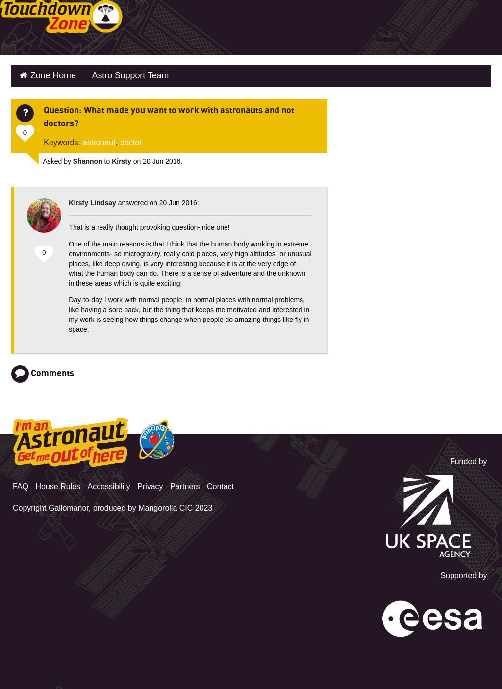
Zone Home (49, 74)
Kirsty (121, 158)
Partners (185, 483)
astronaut (99, 139)
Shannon (87, 158)
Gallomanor (69, 504)
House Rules (57, 483)
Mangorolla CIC (165, 504)
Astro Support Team (118, 74)
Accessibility (109, 483)
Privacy (150, 483)
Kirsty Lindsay (92, 199)
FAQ (20, 483)
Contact (220, 483)
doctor (131, 139)
